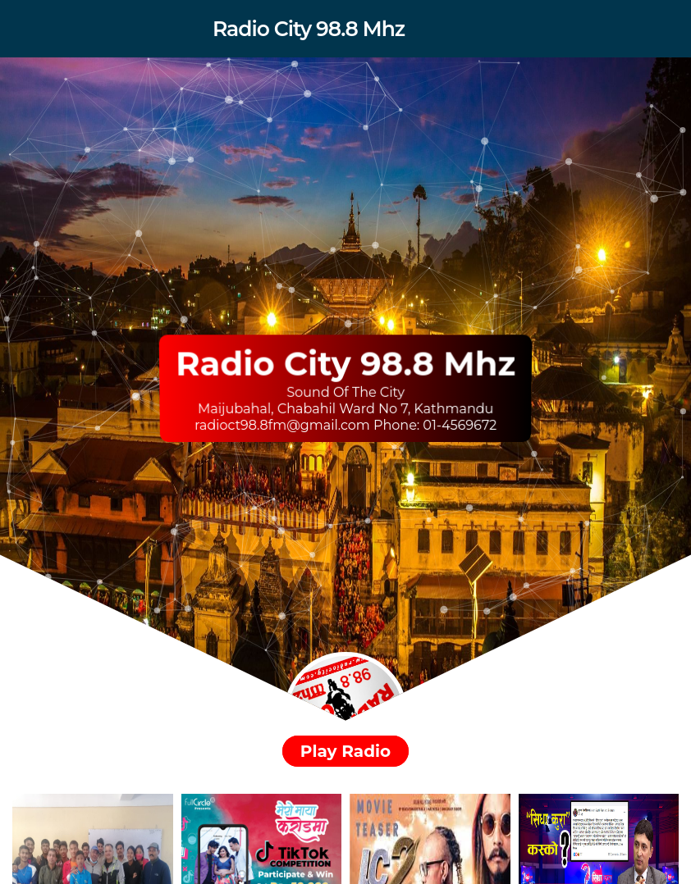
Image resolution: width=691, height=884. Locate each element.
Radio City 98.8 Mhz (309, 28)
